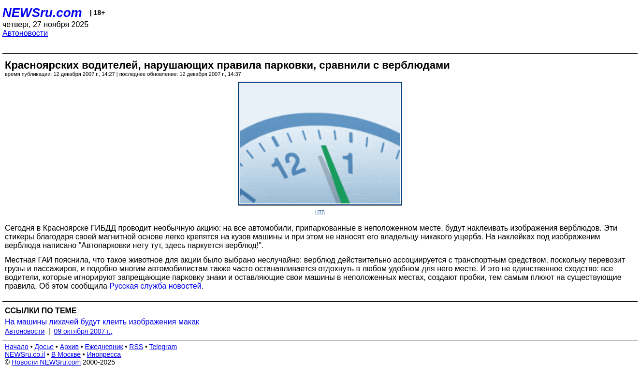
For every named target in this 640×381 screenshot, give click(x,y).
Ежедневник (104, 347)
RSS (136, 347)
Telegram (163, 347)
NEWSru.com (42, 12)
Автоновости (25, 33)
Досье (44, 347)
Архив (69, 347)
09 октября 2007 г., (83, 331)
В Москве (66, 354)
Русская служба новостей (155, 286)
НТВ (320, 212)
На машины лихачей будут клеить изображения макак (102, 322)
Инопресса (104, 354)
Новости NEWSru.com (46, 362)
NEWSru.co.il (25, 354)
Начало (17, 347)
